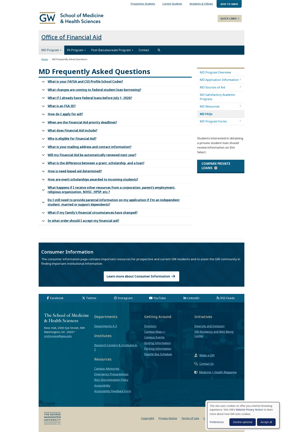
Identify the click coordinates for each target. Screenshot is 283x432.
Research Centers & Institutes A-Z (116, 347)
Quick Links (229, 18)
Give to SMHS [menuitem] (229, 4)
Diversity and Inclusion (209, 326)
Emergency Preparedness (111, 374)
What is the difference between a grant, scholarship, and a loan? (92, 164)
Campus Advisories (106, 368)
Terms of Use (190, 418)
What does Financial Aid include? (69, 131)
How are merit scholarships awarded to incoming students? (89, 180)
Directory (150, 326)
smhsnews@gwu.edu (58, 336)
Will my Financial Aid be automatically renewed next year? (88, 156)
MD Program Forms (213, 121)
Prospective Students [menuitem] (142, 3)
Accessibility (102, 385)
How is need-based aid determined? (71, 172)
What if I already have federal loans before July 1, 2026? (86, 99)
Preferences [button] (217, 422)
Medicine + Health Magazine (218, 372)
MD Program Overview (215, 72)
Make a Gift (207, 355)
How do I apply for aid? (62, 115)
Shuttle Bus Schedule (158, 354)
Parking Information (157, 348)
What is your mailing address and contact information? (86, 148)
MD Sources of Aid (212, 87)
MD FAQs (206, 114)
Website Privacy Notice (249, 409)
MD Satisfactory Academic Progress (217, 97)
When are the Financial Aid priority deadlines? (79, 123)
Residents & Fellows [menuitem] (201, 3)
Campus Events (154, 337)
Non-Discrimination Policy (111, 380)
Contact (144, 50)
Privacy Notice (167, 418)
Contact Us (206, 364)
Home (44, 59)
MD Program (51, 50)
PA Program (76, 50)
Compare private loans (216, 166)
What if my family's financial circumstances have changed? (89, 214)
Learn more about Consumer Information (141, 276)
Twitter (91, 298)
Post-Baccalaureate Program (112, 50)
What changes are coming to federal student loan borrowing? (91, 91)
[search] (159, 50)
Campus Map (153, 331)
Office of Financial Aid (71, 37)
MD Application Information (219, 80)
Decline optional (242, 422)
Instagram (125, 298)
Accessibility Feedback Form (112, 391)
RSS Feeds (227, 298)
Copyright (147, 418)
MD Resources (210, 106)
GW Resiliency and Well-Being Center (213, 334)
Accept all (266, 422)
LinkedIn (193, 298)
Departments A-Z (105, 326)
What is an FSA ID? (58, 107)
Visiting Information (157, 343)
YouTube (159, 298)
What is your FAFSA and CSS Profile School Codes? (82, 82)
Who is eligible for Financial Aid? (68, 139)
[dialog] (243, 415)
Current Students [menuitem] (172, 3)
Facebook (57, 298)
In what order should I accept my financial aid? (80, 222)
